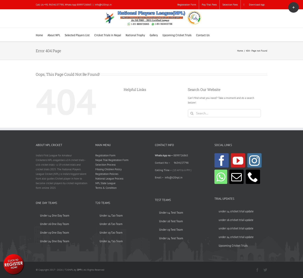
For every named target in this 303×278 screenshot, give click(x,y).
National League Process (109, 178)
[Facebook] (221, 160)
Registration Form (105, 155)
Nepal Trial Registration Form (112, 160)
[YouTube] (238, 160)
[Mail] (236, 177)
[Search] (192, 113)
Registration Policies (106, 174)
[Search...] (224, 113)
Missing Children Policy (108, 169)
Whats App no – (164, 155)
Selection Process (105, 164)
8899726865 (180, 155)
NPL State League (105, 183)
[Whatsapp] (220, 177)
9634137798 (181, 163)
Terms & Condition (106, 188)
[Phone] (253, 177)
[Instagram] (254, 160)
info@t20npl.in (103, 4)
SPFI (79, 269)
